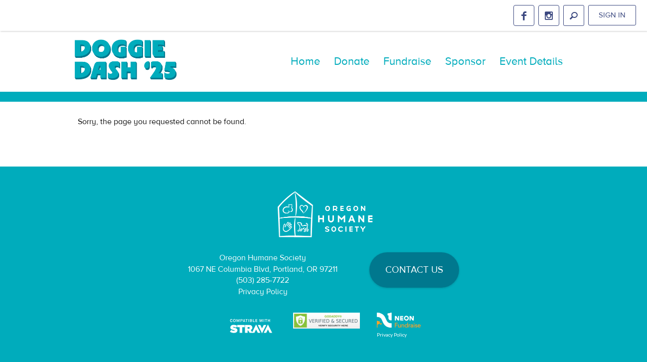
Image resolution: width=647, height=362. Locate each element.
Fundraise (407, 61)
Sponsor (465, 61)
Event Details (531, 61)
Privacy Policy (263, 292)
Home (305, 61)
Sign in (612, 15)
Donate (351, 61)
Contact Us (414, 270)
